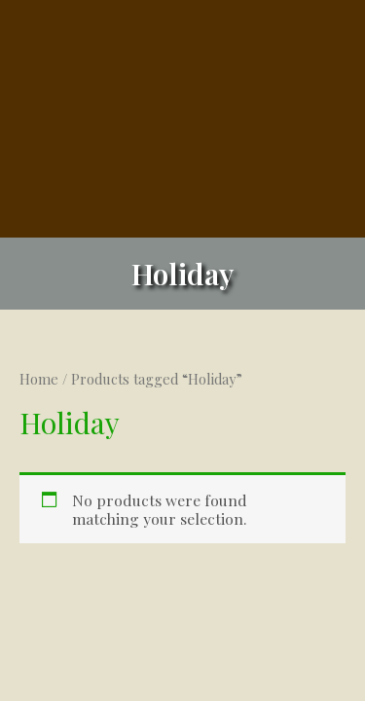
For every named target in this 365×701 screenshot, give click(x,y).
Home (38, 379)
